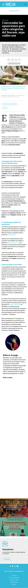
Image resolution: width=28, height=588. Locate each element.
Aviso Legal (14, 575)
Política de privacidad (14, 577)
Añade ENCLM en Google (14, 63)
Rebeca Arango (11, 95)
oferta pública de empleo (10, 104)
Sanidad (16, 10)
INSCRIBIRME (7, 559)
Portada (11, 10)
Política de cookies (14, 579)
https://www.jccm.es (13, 242)
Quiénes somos (14, 582)
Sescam (5, 108)
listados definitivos (15, 304)
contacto (14, 584)
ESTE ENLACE (11, 234)
